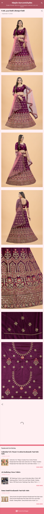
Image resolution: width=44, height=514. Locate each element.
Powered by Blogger (22, 511)
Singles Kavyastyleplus (22, 2)
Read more (39, 467)
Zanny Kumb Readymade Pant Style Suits (15, 490)
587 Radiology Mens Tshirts (10, 472)
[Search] (42, 3)
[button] (42, 11)
